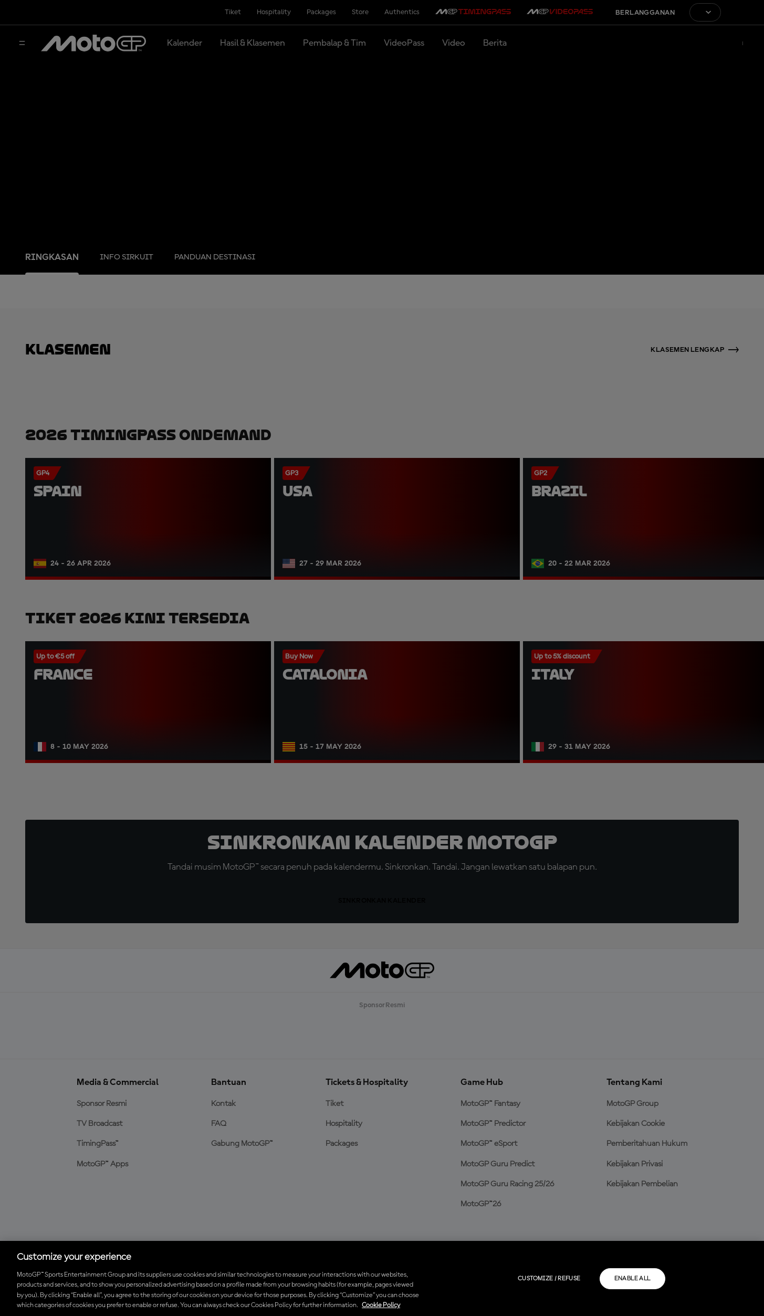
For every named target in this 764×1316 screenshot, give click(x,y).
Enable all (632, 1279)
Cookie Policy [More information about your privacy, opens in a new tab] (381, 1305)
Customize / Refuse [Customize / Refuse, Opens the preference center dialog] (549, 1279)
